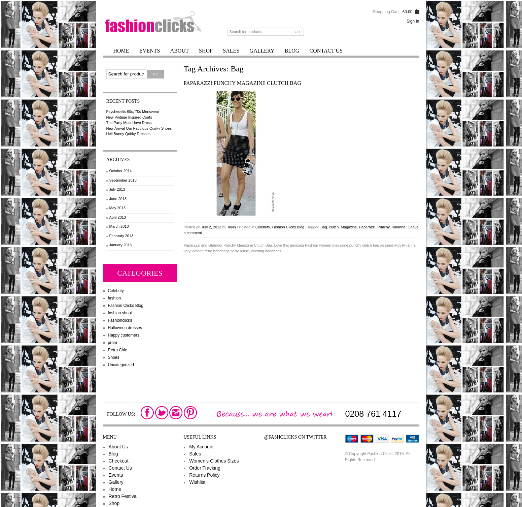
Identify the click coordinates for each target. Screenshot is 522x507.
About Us (118, 446)
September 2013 (123, 180)
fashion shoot (120, 313)
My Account (201, 446)
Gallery (262, 51)
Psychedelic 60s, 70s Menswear (132, 111)
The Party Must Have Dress (129, 123)
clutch (334, 227)
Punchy (383, 227)
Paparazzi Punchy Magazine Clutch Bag (242, 83)
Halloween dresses (125, 327)
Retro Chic (117, 350)
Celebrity (116, 290)
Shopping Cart (386, 11)
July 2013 (117, 189)
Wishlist (197, 482)
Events (149, 51)
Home (121, 51)
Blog (292, 51)
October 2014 (120, 171)
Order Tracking (204, 468)
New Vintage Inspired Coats (129, 117)
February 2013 (121, 236)
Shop (206, 51)
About (179, 51)
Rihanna (398, 227)
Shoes (113, 357)
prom (112, 342)
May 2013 (117, 208)
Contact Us (326, 51)
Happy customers (123, 335)
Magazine (349, 227)
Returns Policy (204, 475)
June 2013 (118, 199)
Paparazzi (367, 227)
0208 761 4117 (373, 413)
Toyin (231, 227)
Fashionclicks (120, 320)
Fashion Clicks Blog (125, 305)
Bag (323, 227)
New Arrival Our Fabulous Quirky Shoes (139, 128)
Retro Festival (123, 496)
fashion (114, 298)
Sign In (413, 21)
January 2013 (120, 245)
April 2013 (117, 217)
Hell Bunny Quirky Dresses (128, 134)
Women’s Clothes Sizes (214, 461)
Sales (231, 51)
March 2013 (119, 226)
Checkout (119, 461)
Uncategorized (121, 364)
